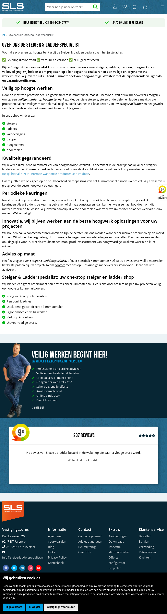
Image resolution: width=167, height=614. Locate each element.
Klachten (144, 557)
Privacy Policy (57, 557)
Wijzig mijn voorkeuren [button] (61, 606)
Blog (51, 547)
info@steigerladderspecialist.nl (22, 557)
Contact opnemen (90, 536)
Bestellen (145, 536)
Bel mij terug (87, 547)
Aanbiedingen (118, 536)
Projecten (115, 568)
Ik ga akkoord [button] (14, 606)
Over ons (38, 408)
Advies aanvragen (90, 541)
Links (51, 552)
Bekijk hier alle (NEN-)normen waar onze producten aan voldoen (45, 174)
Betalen (144, 541)
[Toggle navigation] (162, 7)
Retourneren (147, 552)
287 (76, 435)
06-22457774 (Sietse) (20, 547)
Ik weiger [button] (34, 606)
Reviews (88, 435)
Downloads (116, 541)
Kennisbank (56, 563)
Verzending (146, 547)
